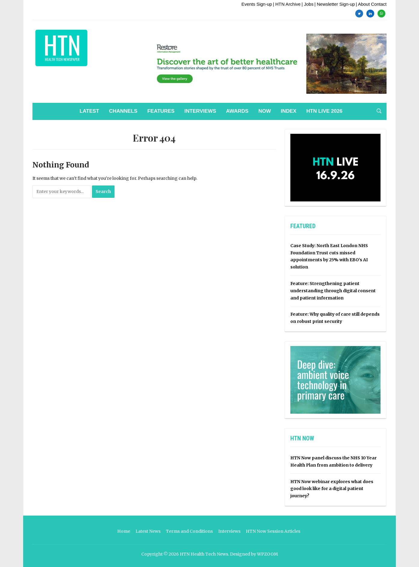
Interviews (200, 111)
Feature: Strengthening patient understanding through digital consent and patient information (333, 291)
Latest (89, 111)
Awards (237, 111)
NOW (264, 111)
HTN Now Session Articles (273, 531)
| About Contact (371, 4)
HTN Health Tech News (204, 554)
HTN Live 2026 (324, 111)
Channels (123, 111)
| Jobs (307, 4)
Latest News (148, 531)
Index (288, 111)
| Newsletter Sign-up (334, 4)
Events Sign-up (256, 4)
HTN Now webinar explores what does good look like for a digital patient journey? (331, 489)
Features (160, 111)
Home (123, 531)
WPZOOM (267, 554)
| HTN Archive (287, 4)
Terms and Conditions (189, 531)
